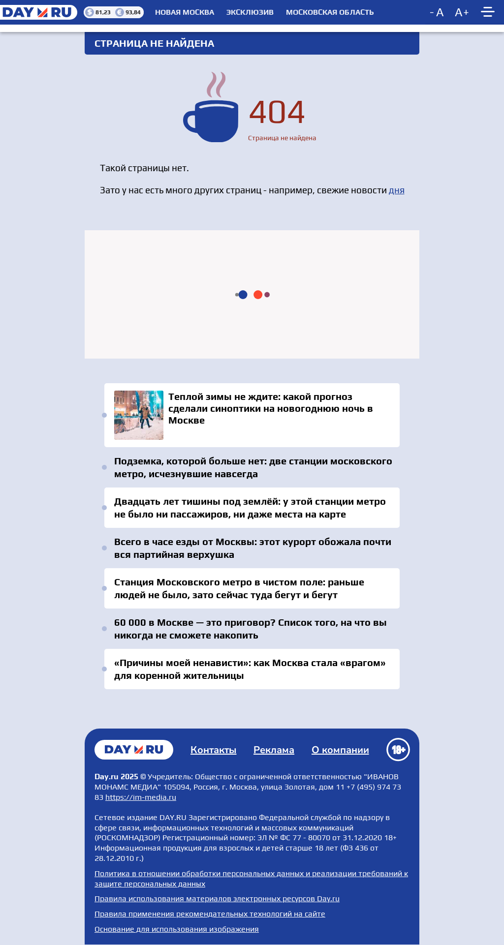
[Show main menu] (489, 12)
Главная (133, 750)
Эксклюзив (250, 12)
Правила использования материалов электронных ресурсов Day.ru (217, 898)
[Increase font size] (462, 12)
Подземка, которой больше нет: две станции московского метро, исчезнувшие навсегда (253, 467)
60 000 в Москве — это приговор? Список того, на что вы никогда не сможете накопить (250, 628)
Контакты (213, 750)
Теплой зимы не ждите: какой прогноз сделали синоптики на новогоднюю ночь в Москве (252, 415)
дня (397, 189)
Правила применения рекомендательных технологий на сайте (209, 913)
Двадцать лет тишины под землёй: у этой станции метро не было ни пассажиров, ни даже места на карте (250, 507)
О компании (340, 750)
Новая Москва (184, 12)
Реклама (273, 750)
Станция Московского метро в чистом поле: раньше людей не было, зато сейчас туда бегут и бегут (239, 588)
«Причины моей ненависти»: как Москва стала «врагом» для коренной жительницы (250, 669)
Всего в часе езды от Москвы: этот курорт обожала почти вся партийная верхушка (252, 548)
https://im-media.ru (140, 797)
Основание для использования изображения (176, 929)
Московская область (330, 12)
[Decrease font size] (437, 12)
